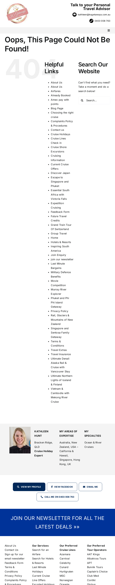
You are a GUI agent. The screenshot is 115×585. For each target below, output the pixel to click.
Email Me (92, 486)
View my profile (31, 486)
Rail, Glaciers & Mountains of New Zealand (62, 320)
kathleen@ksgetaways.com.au (94, 14)
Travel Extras (59, 350)
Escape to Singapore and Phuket (60, 182)
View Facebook (63, 486)
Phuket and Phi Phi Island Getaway (60, 302)
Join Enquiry (58, 255)
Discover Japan (60, 173)
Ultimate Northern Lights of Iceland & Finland (61, 380)
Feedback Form (60, 211)
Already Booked (60, 95)
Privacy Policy (59, 311)
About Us (56, 82)
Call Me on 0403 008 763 (59, 496)
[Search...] (94, 100)
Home (54, 237)
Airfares (55, 91)
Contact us (57, 129)
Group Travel (59, 233)
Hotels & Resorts (61, 242)
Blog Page (57, 108)
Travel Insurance (61, 354)
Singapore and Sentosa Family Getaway (60, 333)
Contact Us (11, 549)
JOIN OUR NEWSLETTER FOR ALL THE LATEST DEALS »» (57, 522)
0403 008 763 (102, 20)
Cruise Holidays (60, 134)
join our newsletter (62, 259)
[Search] (82, 100)
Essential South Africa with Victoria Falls (60, 194)
